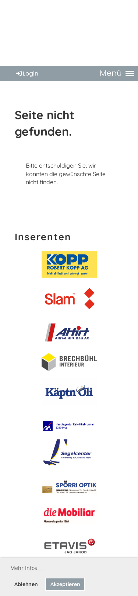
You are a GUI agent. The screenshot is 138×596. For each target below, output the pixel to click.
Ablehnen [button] (26, 584)
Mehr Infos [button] (23, 567)
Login (26, 73)
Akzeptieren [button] (65, 584)
